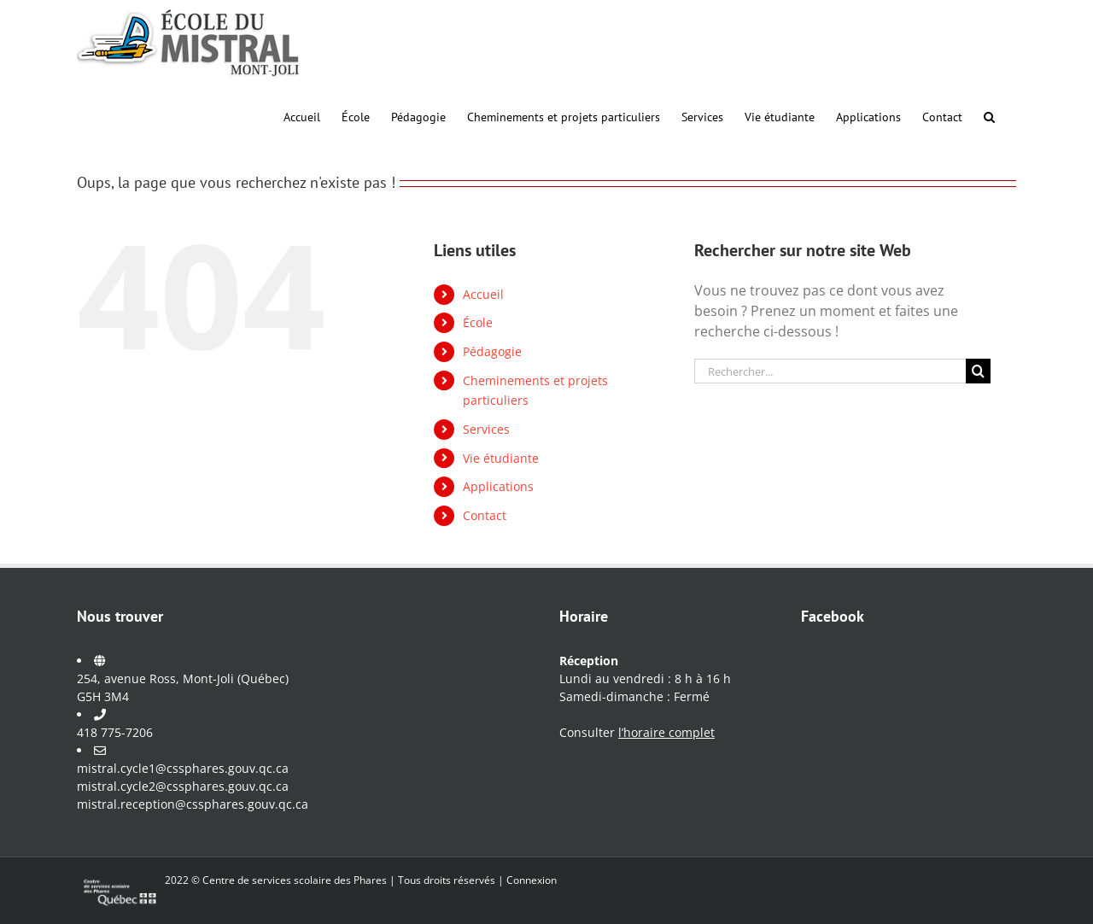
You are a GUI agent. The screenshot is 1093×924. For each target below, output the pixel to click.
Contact (484, 515)
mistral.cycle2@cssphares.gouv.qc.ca (183, 786)
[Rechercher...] (830, 371)
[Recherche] (978, 371)
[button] (989, 115)
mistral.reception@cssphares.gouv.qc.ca (192, 804)
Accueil (483, 294)
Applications (498, 486)
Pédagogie (492, 351)
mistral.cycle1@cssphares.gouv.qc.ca (183, 768)
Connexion (531, 880)
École (478, 322)
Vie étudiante (501, 458)
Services (486, 429)
